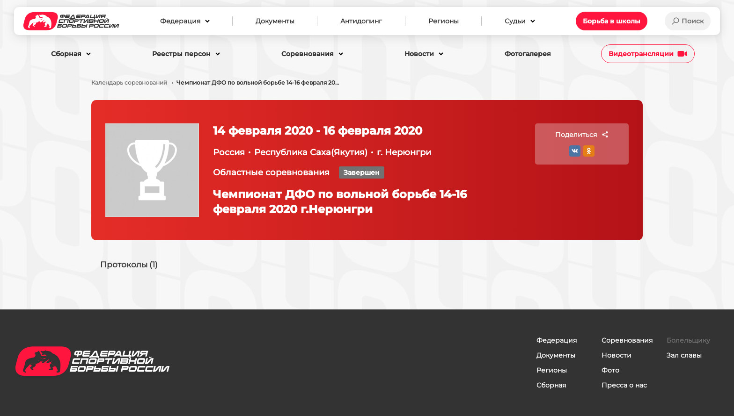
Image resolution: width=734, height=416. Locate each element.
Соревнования (627, 340)
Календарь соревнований (129, 82)
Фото (610, 370)
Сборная (551, 385)
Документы (555, 355)
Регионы (551, 370)
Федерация (556, 340)
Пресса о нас (624, 385)
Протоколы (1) (131, 265)
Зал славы (684, 355)
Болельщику (688, 340)
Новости (616, 355)
